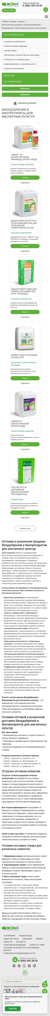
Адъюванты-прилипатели (15, 41)
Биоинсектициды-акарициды (16, 46)
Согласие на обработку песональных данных (21, 949)
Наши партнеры (11, 939)
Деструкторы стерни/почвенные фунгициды (22, 55)
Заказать (25, 178)
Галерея (39, 939)
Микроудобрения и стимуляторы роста (20, 64)
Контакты (21, 942)
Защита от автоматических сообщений (21, 986)
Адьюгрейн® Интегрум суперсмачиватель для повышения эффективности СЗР (24, 224)
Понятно (13, 1009)
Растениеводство (14, 35)
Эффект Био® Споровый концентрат (24, 356)
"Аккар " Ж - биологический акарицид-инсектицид (24, 157)
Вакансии (27, 939)
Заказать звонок (8, 10)
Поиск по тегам (36, 945)
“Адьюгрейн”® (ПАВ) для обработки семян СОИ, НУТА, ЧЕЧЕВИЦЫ (23, 291)
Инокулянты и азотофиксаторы (17, 59)
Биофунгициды (11, 50)
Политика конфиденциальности (19, 953)
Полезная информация (15, 945)
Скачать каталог (25, 103)
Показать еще (25, 528)
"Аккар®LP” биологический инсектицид (20, 424)
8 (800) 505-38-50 (32, 5)
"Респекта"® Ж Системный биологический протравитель (20, 491)
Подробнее (25, 183)
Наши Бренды (25, 936)
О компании (9, 936)
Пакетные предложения (14, 68)
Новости (8, 942)
